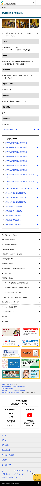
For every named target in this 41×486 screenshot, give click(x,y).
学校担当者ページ (7, 321)
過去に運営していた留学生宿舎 (11, 302)
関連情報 (4, 316)
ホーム (4, 384)
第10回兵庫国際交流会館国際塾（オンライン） (20, 183)
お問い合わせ (6, 474)
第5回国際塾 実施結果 (13, 206)
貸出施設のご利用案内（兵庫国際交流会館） (17, 287)
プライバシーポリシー (20, 474)
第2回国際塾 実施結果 (13, 220)
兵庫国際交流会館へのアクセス (13, 292)
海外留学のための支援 (8, 239)
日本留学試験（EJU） (8, 259)
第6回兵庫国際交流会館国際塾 (15, 202)
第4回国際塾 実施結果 (13, 211)
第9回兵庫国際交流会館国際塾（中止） (18, 188)
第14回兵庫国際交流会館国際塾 (16, 161)
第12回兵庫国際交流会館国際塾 (16, 170)
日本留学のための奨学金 (9, 244)
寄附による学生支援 (8, 455)
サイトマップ (6, 471)
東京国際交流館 (6, 273)
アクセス (29, 471)
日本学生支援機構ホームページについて (14, 477)
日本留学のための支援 (8, 249)
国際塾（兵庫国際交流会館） (10, 392)
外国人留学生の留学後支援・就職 (12, 254)
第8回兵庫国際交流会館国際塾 (15, 193)
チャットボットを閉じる (34, 474)
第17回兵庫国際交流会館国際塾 (16, 147)
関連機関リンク (18, 471)
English (4, 7)
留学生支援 (11, 384)
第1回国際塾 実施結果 (13, 224)
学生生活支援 (6, 450)
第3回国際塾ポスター (11, 129)
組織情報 (4, 460)
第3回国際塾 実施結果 (13, 215)
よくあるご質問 (6, 465)
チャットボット (37, 479)
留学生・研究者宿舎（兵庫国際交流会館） (16, 283)
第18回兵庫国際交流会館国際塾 (16, 143)
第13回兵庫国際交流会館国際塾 (16, 165)
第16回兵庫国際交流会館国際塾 (16, 152)
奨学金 (4, 440)
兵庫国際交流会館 (7, 278)
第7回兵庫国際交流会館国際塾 (15, 197)
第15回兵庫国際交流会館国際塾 (16, 156)
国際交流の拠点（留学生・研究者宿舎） (14, 268)
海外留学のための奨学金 (9, 235)
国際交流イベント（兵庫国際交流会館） (16, 297)
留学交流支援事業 (7, 263)
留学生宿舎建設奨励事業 (9, 307)
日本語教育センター (8, 311)
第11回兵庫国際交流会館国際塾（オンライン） (20, 176)
